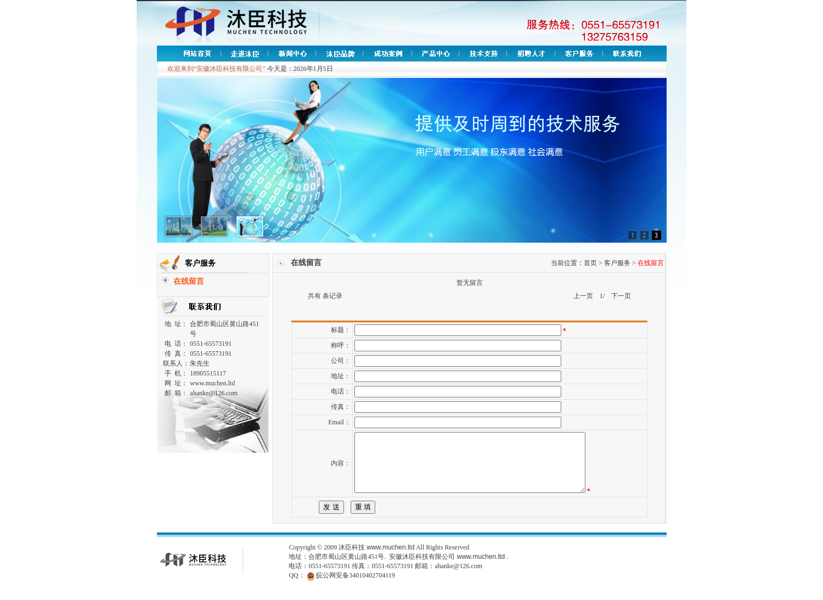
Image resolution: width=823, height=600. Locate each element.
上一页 (583, 296)
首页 (590, 263)
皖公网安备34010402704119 (355, 587)
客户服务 (617, 263)
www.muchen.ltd (390, 559)
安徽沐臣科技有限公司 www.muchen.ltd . (448, 568)
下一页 (621, 296)
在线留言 (188, 281)
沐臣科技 (352, 559)
